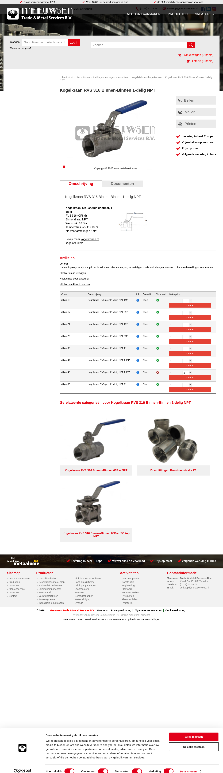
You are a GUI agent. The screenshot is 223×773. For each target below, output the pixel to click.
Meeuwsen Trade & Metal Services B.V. (72, 532)
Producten (178, 14)
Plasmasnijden (129, 521)
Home (86, 77)
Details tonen (188, 766)
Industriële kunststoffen (51, 524)
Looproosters (82, 510)
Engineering (128, 507)
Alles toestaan (194, 731)
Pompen (79, 514)
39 (142, 541)
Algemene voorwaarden (148, 532)
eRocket (145, 536)
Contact (13, 517)
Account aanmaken (144, 14)
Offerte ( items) (200, 61)
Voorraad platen (130, 500)
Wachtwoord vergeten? (20, 48)
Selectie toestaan (194, 741)
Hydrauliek (127, 524)
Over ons (102, 532)
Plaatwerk (127, 510)
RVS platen (128, 517)
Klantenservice (17, 510)
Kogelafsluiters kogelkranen (147, 77)
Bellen (186, 100)
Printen (187, 124)
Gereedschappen (84, 517)
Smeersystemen (47, 521)
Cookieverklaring (175, 532)
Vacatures (204, 14)
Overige (79, 524)
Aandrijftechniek (47, 500)
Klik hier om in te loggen (73, 273)
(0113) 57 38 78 (188, 506)
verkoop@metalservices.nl (194, 509)
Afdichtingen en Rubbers (88, 500)
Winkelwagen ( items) (195, 55)
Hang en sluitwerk (84, 503)
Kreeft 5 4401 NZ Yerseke (194, 503)
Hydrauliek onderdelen (51, 507)
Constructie (128, 503)
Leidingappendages (104, 77)
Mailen (186, 112)
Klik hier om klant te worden (75, 284)
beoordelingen (152, 541)
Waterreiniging (82, 521)
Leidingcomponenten (50, 510)
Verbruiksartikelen (48, 517)
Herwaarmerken (130, 514)
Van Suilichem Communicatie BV (101, 536)
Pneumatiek (45, 514)
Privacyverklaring (121, 532)
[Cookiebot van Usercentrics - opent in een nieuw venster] (22, 766)
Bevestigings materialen (52, 503)
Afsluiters (123, 77)
